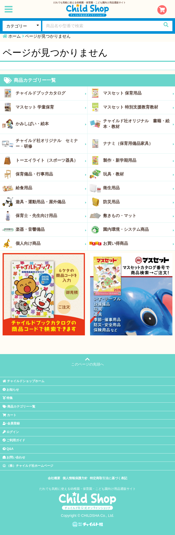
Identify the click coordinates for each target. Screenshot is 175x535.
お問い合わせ (14, 457)
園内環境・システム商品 (138, 229)
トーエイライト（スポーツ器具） (51, 160)
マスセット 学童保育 (51, 107)
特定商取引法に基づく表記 (108, 478)
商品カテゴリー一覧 (30, 80)
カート (9, 415)
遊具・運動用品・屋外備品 (51, 202)
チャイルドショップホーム (23, 381)
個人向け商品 (51, 243)
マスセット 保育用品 (138, 93)
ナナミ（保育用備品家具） (138, 143)
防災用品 (138, 202)
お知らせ (11, 389)
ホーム (14, 36)
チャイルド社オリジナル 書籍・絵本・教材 (138, 124)
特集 (8, 398)
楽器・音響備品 (51, 229)
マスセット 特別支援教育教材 (138, 107)
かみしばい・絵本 (51, 123)
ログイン (11, 432)
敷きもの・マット (138, 215)
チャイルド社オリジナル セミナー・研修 (51, 143)
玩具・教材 (138, 174)
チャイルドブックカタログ (51, 93)
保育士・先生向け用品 (51, 215)
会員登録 (11, 423)
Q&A (8, 449)
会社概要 (54, 478)
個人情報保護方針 (75, 478)
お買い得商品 (138, 243)
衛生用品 (138, 188)
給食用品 (51, 188)
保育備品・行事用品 (51, 174)
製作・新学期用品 (138, 160)
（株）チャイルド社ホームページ (28, 466)
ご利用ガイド (14, 440)
